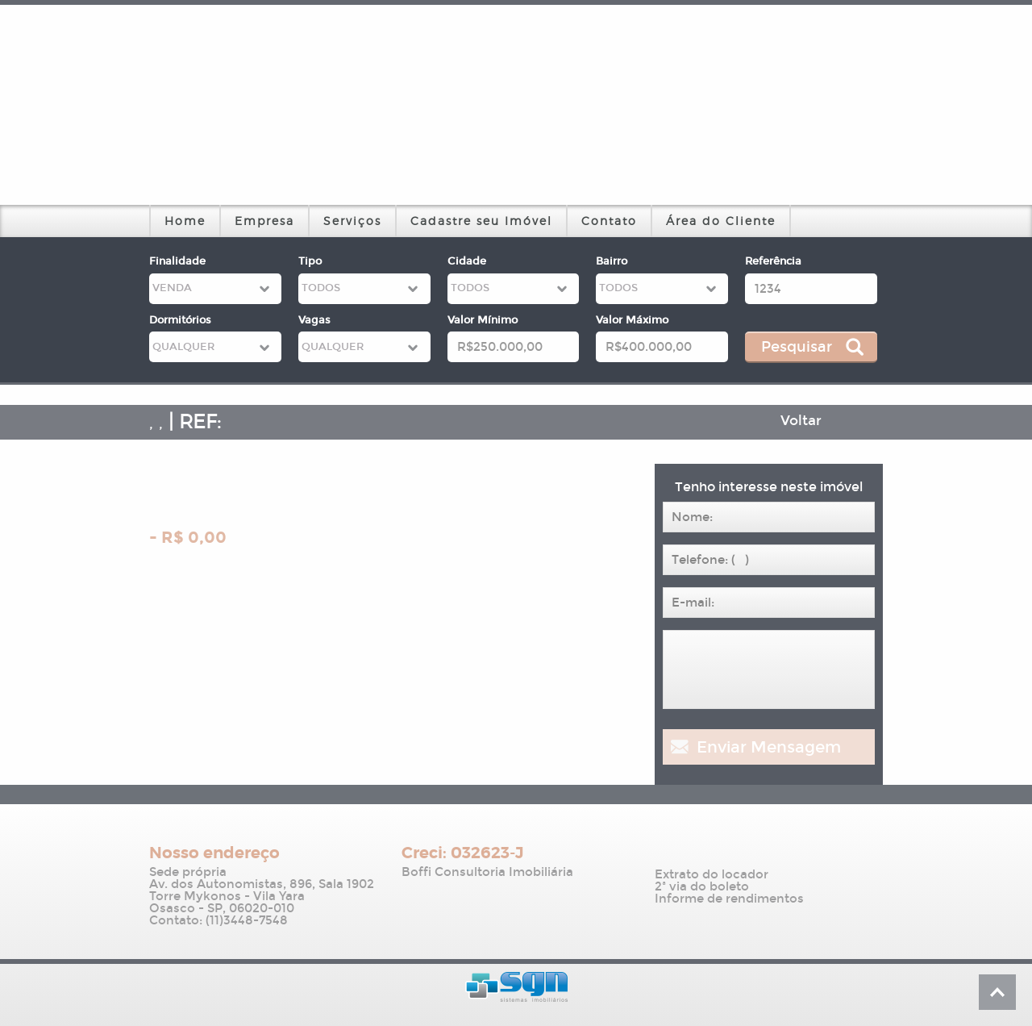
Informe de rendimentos (729, 899)
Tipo (310, 261)
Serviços (352, 220)
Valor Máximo (632, 320)
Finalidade (177, 261)
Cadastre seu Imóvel (481, 220)
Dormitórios (180, 320)
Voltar (801, 420)
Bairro (611, 261)
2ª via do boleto (702, 887)
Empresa (264, 220)
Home (185, 220)
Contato (609, 220)
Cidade (466, 261)
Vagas (314, 320)
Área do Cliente (721, 220)
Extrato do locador (711, 875)
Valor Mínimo (482, 320)
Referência (773, 261)
